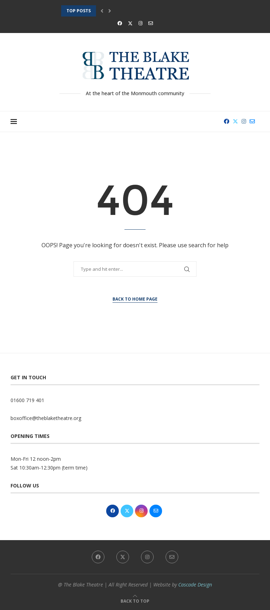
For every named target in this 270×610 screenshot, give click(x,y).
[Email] (150, 23)
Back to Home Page (135, 299)
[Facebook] (119, 23)
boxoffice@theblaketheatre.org (46, 418)
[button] (102, 11)
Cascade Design (195, 584)
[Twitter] (130, 23)
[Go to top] (135, 600)
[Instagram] (140, 23)
